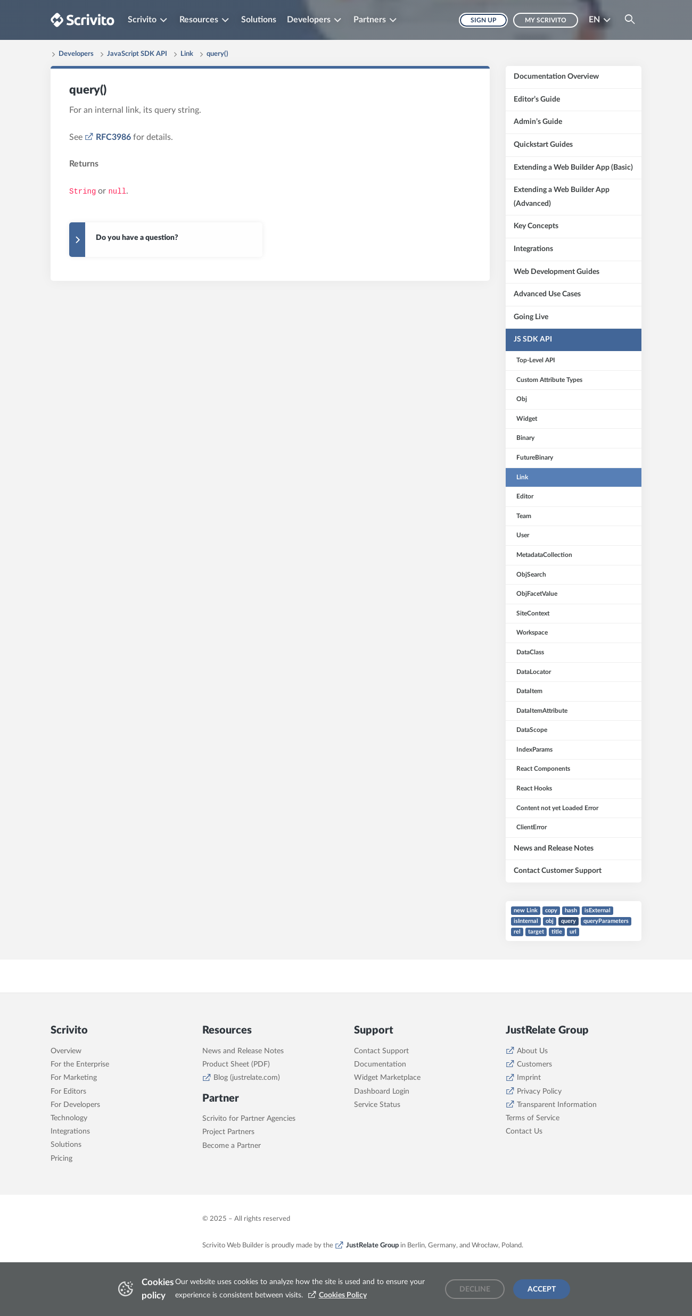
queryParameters (606, 921)
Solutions (258, 19)
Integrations (70, 1131)
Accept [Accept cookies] (542, 1289)
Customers (534, 1064)
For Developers (75, 1105)
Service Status (377, 1105)
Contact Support (381, 1051)
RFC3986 (113, 137)
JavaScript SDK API (137, 54)
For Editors (68, 1091)
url (573, 932)
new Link (526, 910)
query (568, 921)
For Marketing (74, 1077)
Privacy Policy (539, 1091)
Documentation (380, 1064)
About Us (532, 1051)
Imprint (529, 1077)
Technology (69, 1118)
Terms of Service (532, 1118)
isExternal (597, 910)
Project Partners (228, 1132)
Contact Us (524, 1131)
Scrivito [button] (142, 19)
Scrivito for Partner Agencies (248, 1118)
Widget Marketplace (387, 1077)
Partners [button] (369, 19)
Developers (76, 54)
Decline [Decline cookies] (474, 1289)
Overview (66, 1051)
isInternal (526, 921)
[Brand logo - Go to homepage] (82, 20)
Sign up (483, 20)
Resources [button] (198, 19)
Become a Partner (231, 1146)
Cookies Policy (343, 1295)
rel (517, 932)
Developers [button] (309, 19)
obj (550, 921)
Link (186, 54)
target (536, 932)
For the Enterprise (80, 1064)
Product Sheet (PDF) (236, 1064)
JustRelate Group (372, 1245)
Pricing (61, 1158)
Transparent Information (557, 1105)
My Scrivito (545, 20)
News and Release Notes (243, 1051)
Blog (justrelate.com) (246, 1077)
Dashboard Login (381, 1091)
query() (217, 54)
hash (571, 910)
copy (551, 910)
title (556, 932)
